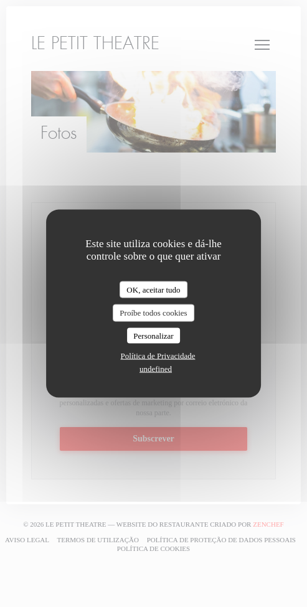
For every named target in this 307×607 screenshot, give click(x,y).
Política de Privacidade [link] (158, 355)
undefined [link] (155, 369)
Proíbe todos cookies (153, 313)
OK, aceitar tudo (153, 289)
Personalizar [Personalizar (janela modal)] (153, 335)
